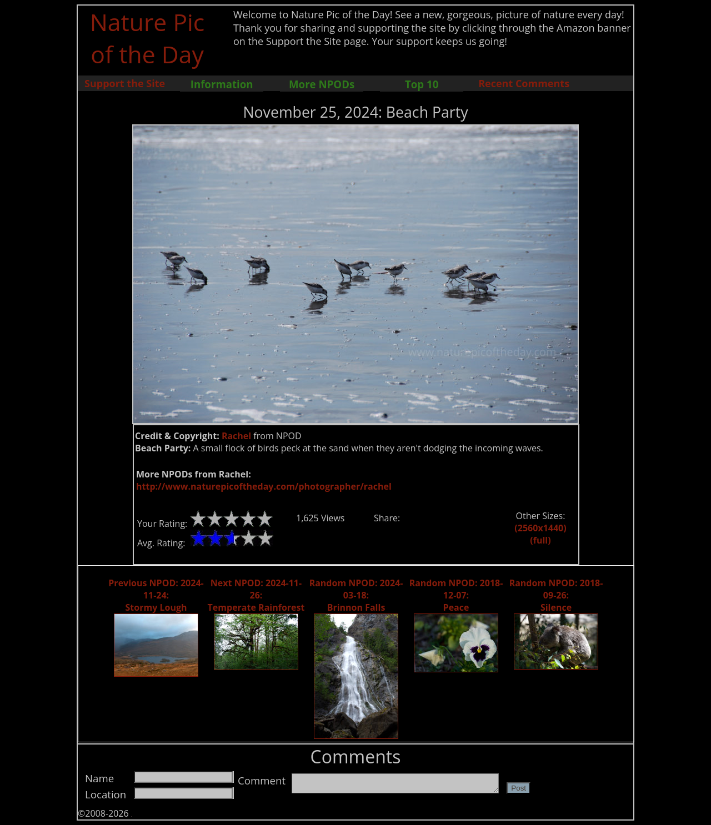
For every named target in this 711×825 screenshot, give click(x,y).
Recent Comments (523, 83)
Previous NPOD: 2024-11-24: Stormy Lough (155, 595)
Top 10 (421, 84)
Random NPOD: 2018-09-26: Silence (556, 595)
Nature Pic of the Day (147, 38)
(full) (540, 540)
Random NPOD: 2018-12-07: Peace (456, 595)
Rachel (236, 436)
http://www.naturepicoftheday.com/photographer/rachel (264, 486)
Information (222, 84)
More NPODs (321, 84)
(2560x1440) (540, 528)
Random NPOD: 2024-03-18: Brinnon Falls (356, 595)
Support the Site (124, 83)
